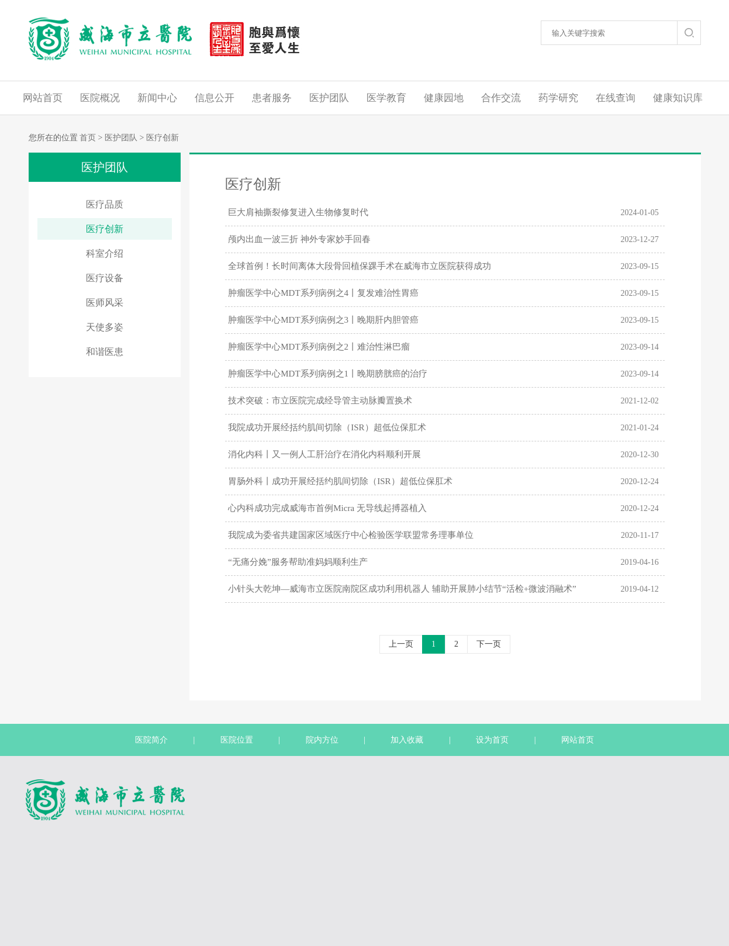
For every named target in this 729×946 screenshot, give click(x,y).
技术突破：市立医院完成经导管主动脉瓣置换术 (320, 400)
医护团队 (329, 97)
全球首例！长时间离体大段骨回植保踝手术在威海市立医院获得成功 (359, 266)
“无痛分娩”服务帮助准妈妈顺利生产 (297, 562)
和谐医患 (104, 352)
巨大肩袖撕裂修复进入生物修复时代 (298, 212)
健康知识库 (678, 97)
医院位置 (236, 740)
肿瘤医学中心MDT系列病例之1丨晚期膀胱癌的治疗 (327, 373)
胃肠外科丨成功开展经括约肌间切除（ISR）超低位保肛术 (340, 481)
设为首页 (492, 740)
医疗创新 (162, 137)
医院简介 (151, 740)
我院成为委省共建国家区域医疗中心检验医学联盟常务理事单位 (351, 535)
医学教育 (386, 97)
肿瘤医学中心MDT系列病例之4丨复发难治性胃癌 (323, 293)
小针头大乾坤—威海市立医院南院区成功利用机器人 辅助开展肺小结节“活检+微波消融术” (402, 588)
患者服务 (272, 97)
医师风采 (104, 303)
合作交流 (501, 97)
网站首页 (43, 97)
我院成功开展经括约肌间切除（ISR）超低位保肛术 (327, 427)
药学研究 (558, 97)
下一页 (488, 644)
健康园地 (444, 97)
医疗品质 (104, 204)
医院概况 (100, 97)
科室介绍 (104, 253)
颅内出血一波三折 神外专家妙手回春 (299, 239)
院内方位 (322, 740)
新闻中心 (157, 97)
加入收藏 (407, 740)
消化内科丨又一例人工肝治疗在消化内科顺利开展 (324, 454)
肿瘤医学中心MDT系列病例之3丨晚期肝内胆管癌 (323, 319)
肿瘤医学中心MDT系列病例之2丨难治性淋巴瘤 (319, 346)
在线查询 (615, 97)
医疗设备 (104, 278)
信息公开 (214, 97)
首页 (88, 137)
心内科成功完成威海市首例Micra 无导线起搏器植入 (327, 508)
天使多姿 (104, 327)
